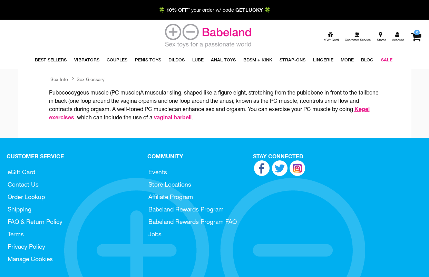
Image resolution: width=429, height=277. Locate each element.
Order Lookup (26, 196)
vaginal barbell (173, 117)
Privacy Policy (26, 246)
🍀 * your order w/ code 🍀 (215, 10)
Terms (16, 234)
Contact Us (23, 184)
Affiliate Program (170, 196)
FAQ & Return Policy (35, 221)
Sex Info (59, 79)
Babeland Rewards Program (186, 209)
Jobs (155, 234)
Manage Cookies (30, 259)
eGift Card (21, 172)
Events (157, 172)
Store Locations (169, 184)
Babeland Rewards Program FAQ (192, 221)
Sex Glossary (91, 79)
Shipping (19, 209)
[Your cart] (416, 37)
